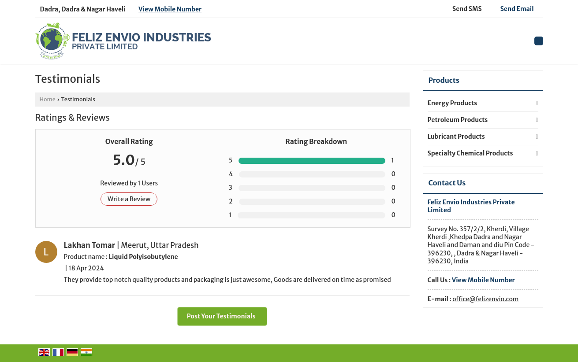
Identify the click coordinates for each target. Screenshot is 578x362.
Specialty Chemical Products (470, 153)
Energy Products (452, 103)
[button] (169, 9)
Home (48, 99)
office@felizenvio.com (485, 299)
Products (444, 80)
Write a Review (129, 199)
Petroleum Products (458, 120)
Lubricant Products (456, 136)
